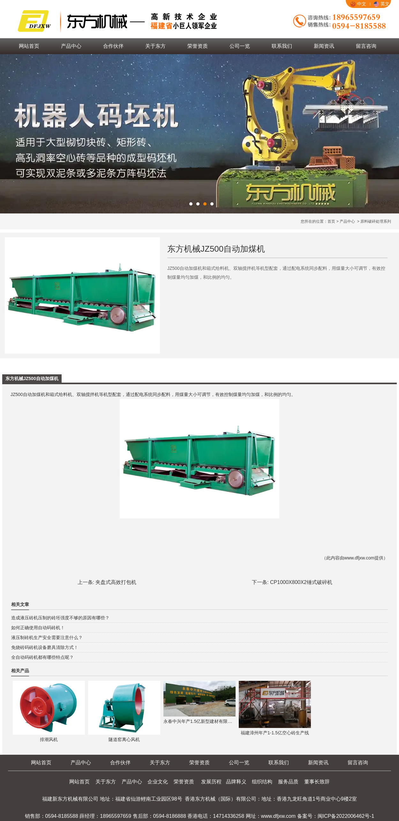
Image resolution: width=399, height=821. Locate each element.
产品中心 (71, 46)
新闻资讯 (324, 46)
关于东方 (155, 46)
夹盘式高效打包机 (115, 582)
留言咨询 (366, 46)
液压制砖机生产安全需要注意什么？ (47, 637)
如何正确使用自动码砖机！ (38, 627)
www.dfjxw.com (359, 557)
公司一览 (240, 46)
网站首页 (29, 46)
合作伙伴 (113, 46)
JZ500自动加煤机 (27, 394)
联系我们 (282, 46)
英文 (381, 3)
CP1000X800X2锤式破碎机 (301, 582)
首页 (331, 221)
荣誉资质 (197, 46)
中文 (358, 3)
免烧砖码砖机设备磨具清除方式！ (44, 647)
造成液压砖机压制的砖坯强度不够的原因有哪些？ (60, 617)
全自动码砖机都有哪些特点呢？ (42, 657)
